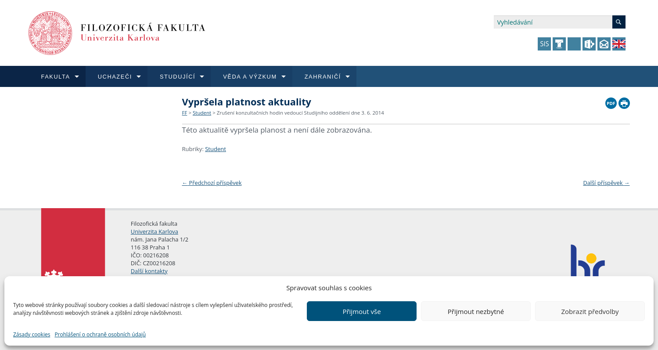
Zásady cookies (31, 334)
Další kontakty (149, 271)
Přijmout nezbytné (476, 311)
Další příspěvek (606, 183)
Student (202, 112)
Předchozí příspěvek (212, 183)
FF (184, 112)
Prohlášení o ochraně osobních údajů (100, 334)
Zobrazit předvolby (589, 311)
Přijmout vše (361, 311)
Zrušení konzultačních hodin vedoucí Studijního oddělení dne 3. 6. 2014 (300, 112)
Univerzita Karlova (154, 231)
